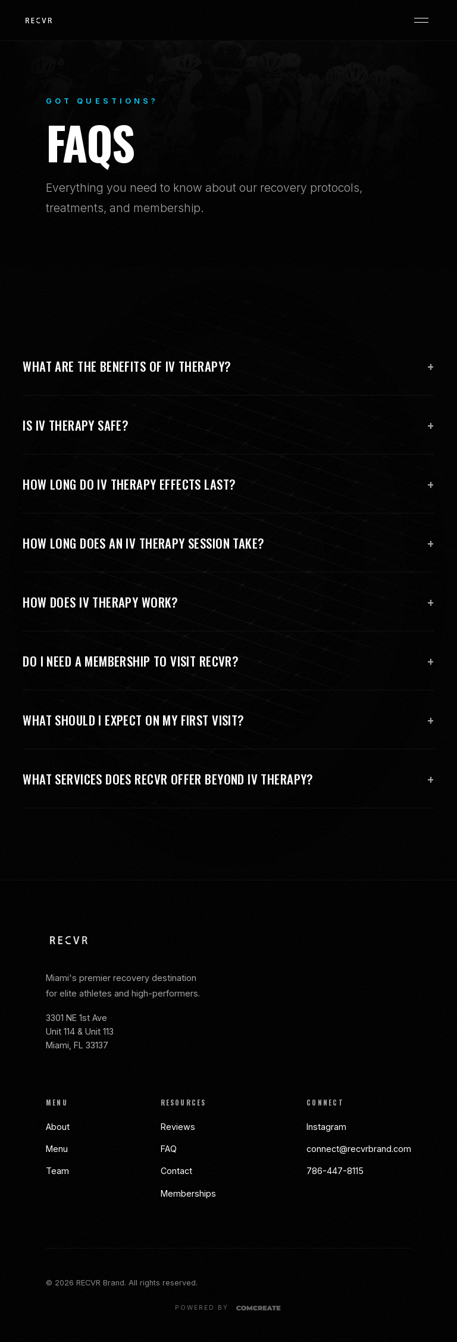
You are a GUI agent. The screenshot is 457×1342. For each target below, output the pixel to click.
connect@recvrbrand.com (358, 1149)
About (58, 1127)
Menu (57, 1149)
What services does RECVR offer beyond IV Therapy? (228, 779)
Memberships (188, 1193)
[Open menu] (421, 20)
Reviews (178, 1127)
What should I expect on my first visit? (228, 720)
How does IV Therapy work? (228, 602)
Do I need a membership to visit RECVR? (228, 661)
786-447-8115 (335, 1171)
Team (57, 1171)
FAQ (169, 1149)
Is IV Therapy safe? (228, 425)
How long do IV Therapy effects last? (228, 484)
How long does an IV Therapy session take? (228, 543)
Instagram (326, 1127)
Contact (176, 1171)
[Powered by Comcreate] (229, 1308)
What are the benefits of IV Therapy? (228, 366)
